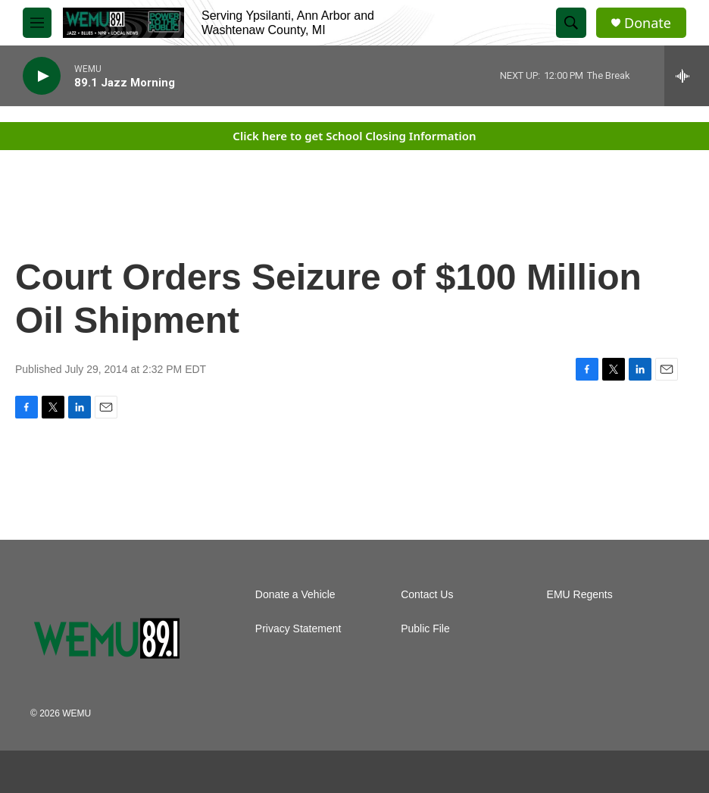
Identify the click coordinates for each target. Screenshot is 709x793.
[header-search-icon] (571, 23)
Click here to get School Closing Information (354, 135)
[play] (42, 76)
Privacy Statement (298, 629)
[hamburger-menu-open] (37, 23)
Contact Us (427, 594)
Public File (425, 629)
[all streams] (686, 75)
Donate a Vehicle (295, 594)
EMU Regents (580, 594)
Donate (647, 23)
